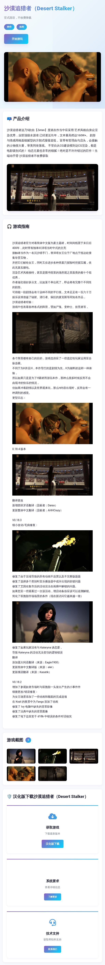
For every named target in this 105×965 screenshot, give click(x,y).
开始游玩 (17, 38)
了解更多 (52, 896)
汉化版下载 (52, 843)
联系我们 (52, 949)
